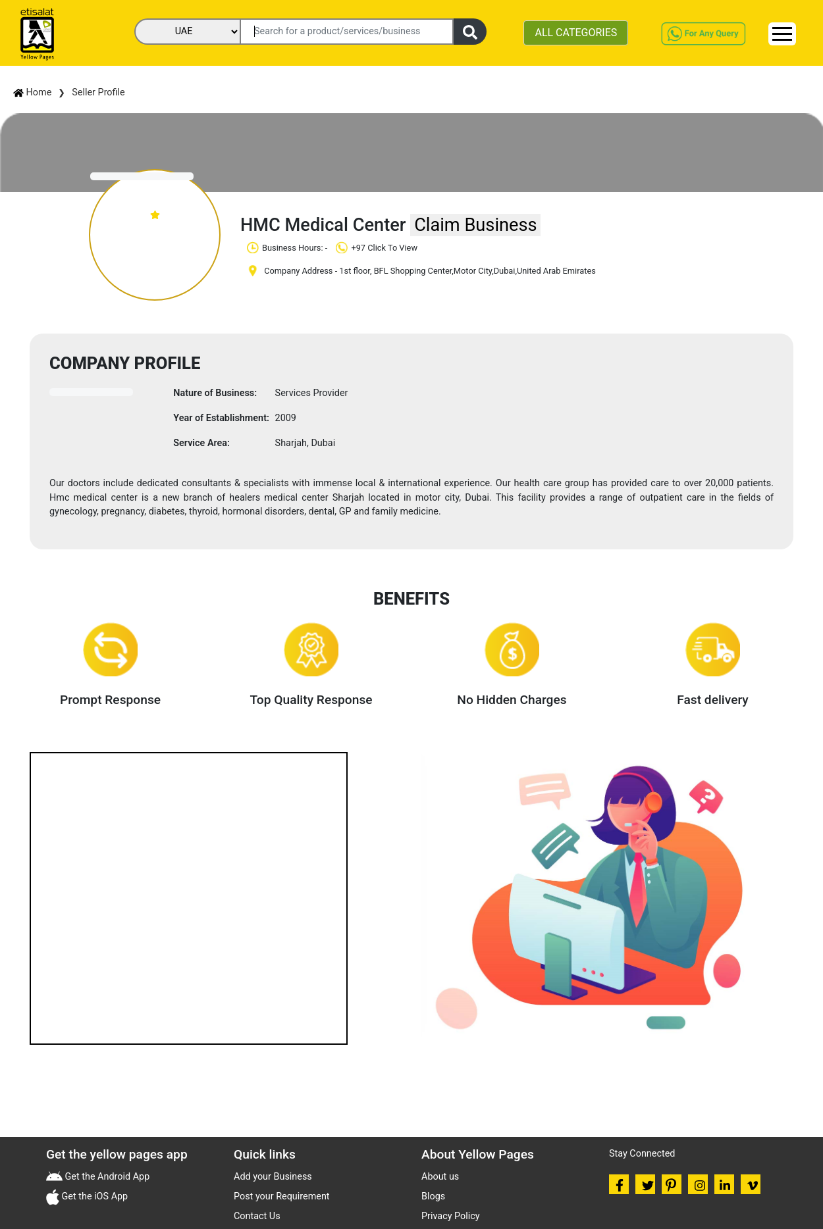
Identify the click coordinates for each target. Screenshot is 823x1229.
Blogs (433, 1196)
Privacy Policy (450, 1216)
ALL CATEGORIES (576, 32)
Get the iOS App (93, 1196)
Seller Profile (98, 92)
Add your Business (273, 1176)
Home (32, 92)
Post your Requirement (282, 1196)
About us (440, 1176)
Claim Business (475, 225)
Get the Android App (106, 1176)
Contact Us (257, 1216)
